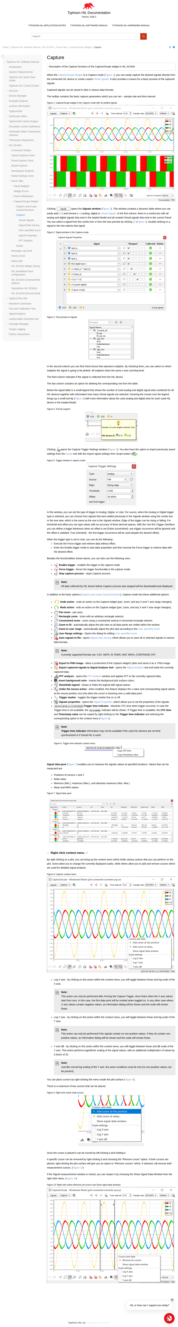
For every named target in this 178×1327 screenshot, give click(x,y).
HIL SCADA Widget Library (25, 266)
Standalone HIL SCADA (24, 288)
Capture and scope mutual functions (100, 594)
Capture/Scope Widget (80, 47)
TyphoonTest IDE (18, 298)
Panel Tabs (61, 47)
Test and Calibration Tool (22, 308)
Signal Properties (28, 235)
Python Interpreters (19, 334)
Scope (19, 245)
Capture (98, 47)
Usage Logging (17, 329)
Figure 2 (106, 208)
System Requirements (21, 72)
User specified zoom (30, 230)
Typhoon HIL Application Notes (47, 25)
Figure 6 (104, 718)
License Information (19, 106)
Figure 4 (79, 398)
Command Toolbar (21, 150)
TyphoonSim (15, 111)
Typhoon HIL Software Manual (89, 25)
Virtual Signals (26, 220)
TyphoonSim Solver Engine (23, 121)
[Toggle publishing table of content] (3, 56)
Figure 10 (78, 1167)
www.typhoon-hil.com (98, 1322)
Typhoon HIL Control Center (24, 85)
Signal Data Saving (29, 225)
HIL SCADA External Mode (25, 293)
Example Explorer (18, 101)
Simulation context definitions (24, 126)
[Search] (143, 36)
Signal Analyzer (17, 313)
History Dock (18, 255)
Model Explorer (19, 165)
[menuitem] (47, 25)
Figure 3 (141, 221)
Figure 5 (112, 449)
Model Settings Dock (22, 175)
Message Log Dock (21, 250)
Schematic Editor (18, 116)
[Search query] (89, 36)
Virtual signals (101, 79)
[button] (5, 62)
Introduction (15, 67)
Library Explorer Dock (23, 155)
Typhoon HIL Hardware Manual (131, 25)
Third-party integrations (21, 140)
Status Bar (17, 261)
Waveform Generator (20, 303)
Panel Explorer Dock (22, 160)
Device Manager (18, 95)
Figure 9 (129, 1079)
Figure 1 (109, 75)
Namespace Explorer (22, 170)
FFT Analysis (26, 240)
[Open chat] (169, 1318)
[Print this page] (174, 47)
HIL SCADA (48, 47)
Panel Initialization (23, 196)
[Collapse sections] (170, 47)
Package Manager (19, 324)
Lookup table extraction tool (24, 318)
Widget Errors (21, 191)
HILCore (13, 90)
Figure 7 (72, 764)
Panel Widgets (21, 186)
